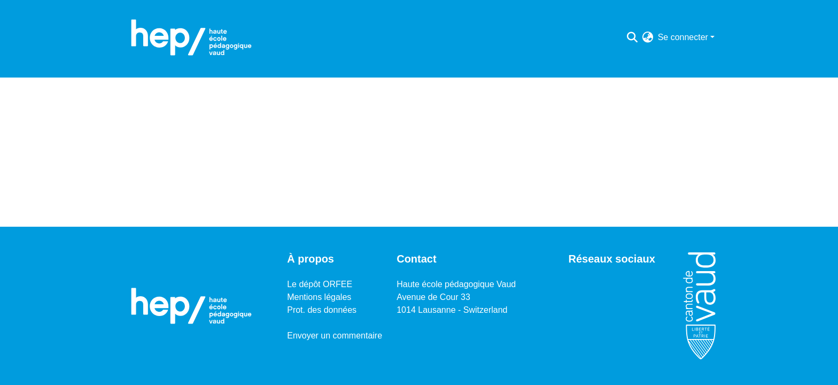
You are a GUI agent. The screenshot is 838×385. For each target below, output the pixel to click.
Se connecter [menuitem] (683, 37)
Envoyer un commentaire (334, 335)
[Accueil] (191, 37)
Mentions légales (319, 297)
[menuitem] (648, 37)
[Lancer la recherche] (632, 37)
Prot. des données (321, 309)
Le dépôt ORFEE (319, 284)
